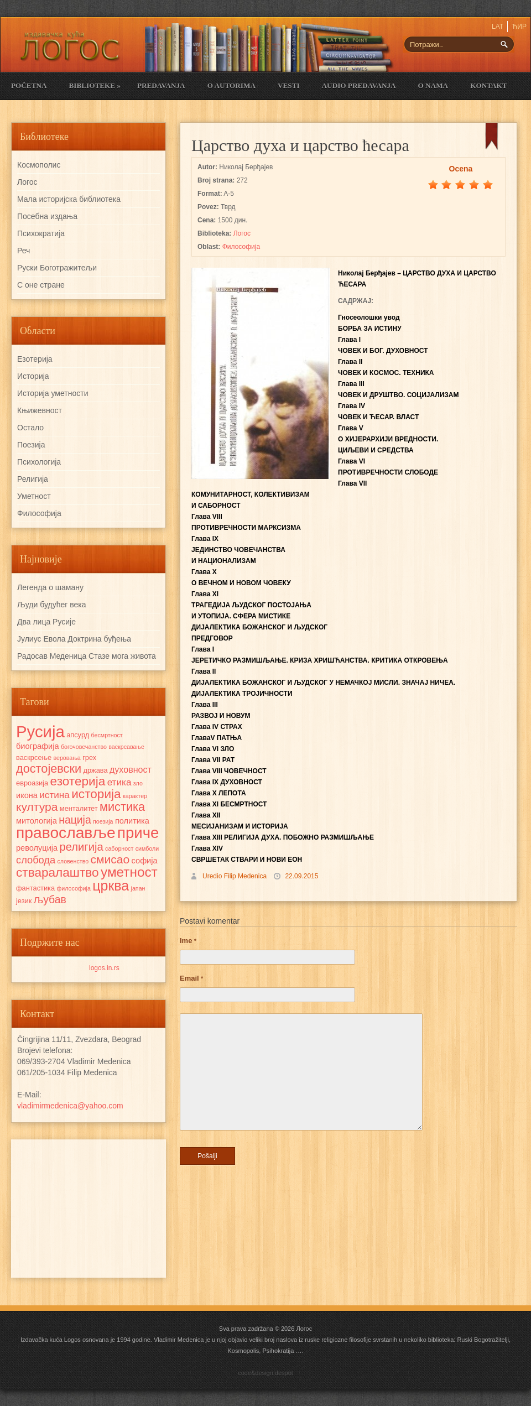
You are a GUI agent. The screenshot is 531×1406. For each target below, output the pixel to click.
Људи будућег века (51, 604)
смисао (109, 859)
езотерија (78, 781)
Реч (23, 250)
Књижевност (39, 410)
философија (73, 888)
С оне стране (41, 284)
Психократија (41, 233)
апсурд (77, 735)
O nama (433, 85)
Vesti (289, 85)
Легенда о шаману (50, 587)
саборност (119, 848)
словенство (72, 861)
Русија (40, 731)
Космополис (38, 164)
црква (110, 885)
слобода (35, 860)
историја (96, 794)
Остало (30, 427)
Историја (33, 376)
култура (37, 806)
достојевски (48, 768)
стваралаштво (57, 872)
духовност (131, 769)
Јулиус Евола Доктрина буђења (74, 638)
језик (24, 901)
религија (81, 847)
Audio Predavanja (359, 85)
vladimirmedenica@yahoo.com (70, 1105)
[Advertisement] (88, 1208)
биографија (37, 746)
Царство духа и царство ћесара (300, 145)
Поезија (31, 444)
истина (54, 794)
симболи (147, 848)
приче (138, 832)
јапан (138, 888)
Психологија (39, 461)
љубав (50, 899)
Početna (28, 85)
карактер (135, 796)
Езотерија (35, 359)
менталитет (79, 808)
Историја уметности (52, 393)
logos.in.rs (104, 968)
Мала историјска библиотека (69, 199)
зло (138, 783)
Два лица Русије (46, 621)
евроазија (32, 783)
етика (119, 782)
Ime (188, 940)
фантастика (35, 888)
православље (66, 832)
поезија (103, 821)
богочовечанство (84, 746)
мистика (122, 807)
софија (145, 860)
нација (75, 820)
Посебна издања (47, 216)
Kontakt (488, 85)
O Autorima (231, 85)
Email (191, 978)
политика (132, 820)
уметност (129, 872)
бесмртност (107, 735)
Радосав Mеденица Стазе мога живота (86, 656)
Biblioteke (94, 85)
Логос (242, 233)
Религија (32, 479)
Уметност (34, 496)
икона (27, 795)
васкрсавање (126, 746)
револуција (37, 847)
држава (95, 770)
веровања (66, 757)
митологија (36, 820)
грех (89, 757)
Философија (241, 247)
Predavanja (161, 85)
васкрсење (33, 757)
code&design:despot (265, 1372)
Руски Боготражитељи (57, 267)
